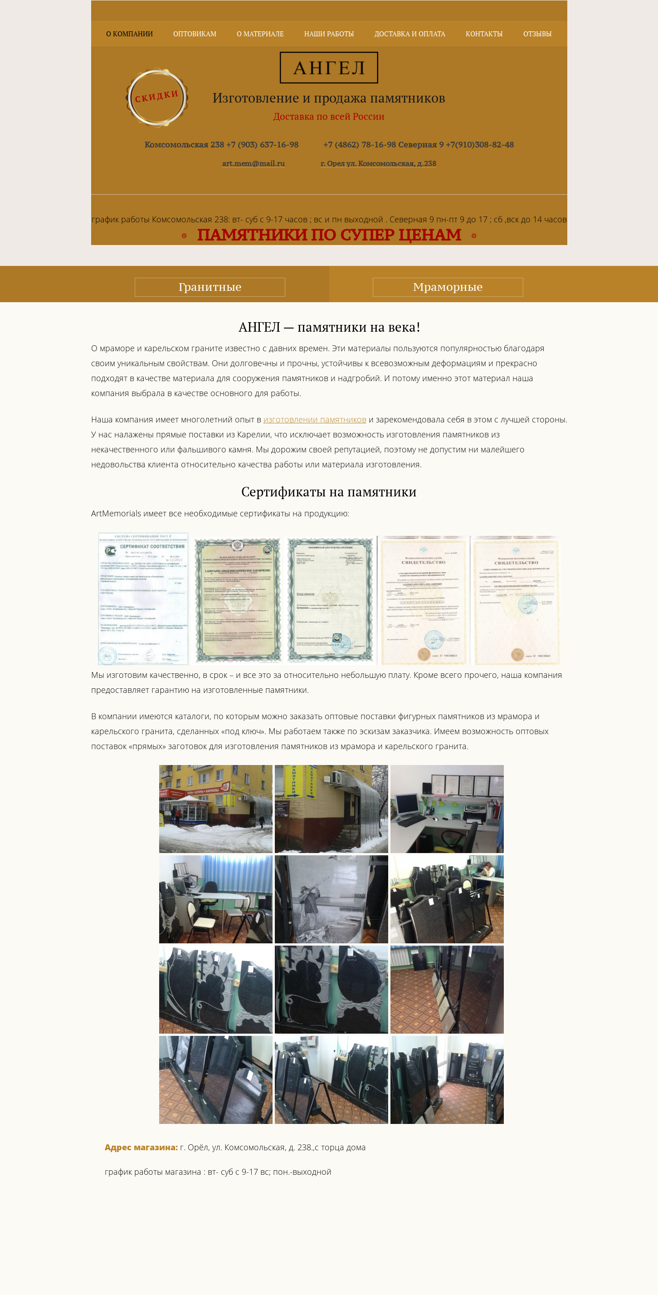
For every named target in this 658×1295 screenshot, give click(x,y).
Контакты (484, 33)
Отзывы (537, 33)
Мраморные (448, 287)
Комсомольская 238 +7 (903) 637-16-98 (221, 144)
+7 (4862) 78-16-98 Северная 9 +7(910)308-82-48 (418, 144)
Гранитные (210, 287)
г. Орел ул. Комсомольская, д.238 (378, 163)
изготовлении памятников (314, 419)
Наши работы (329, 33)
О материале (260, 33)
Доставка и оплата (410, 33)
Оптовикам (194, 33)
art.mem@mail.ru (253, 163)
